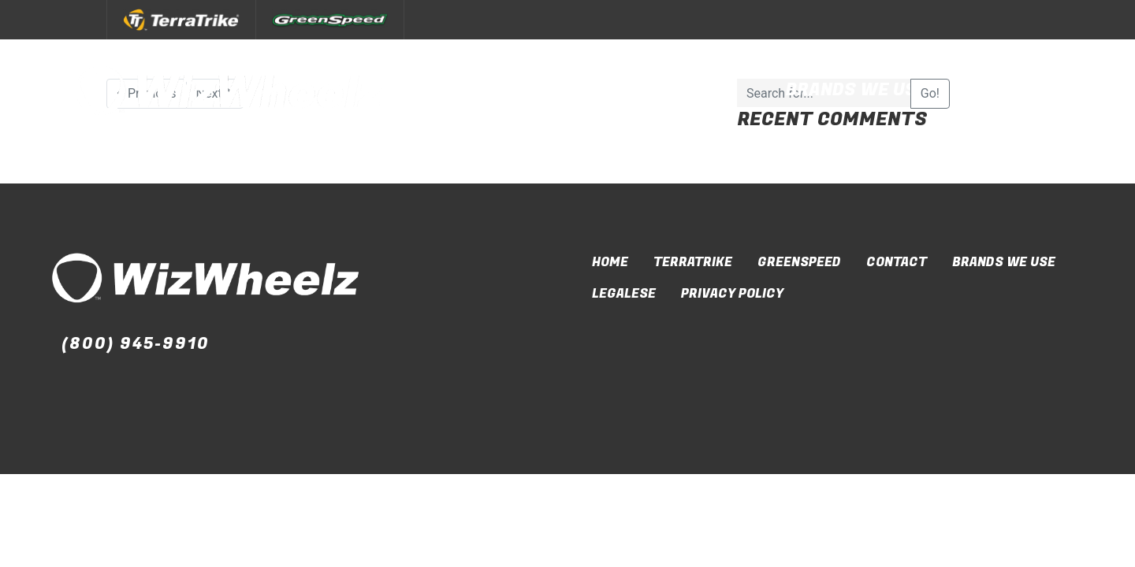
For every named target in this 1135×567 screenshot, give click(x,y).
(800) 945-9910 (135, 343)
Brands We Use (857, 89)
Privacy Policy (732, 293)
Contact (1020, 89)
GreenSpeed (799, 262)
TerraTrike (692, 262)
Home (610, 262)
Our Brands (680, 89)
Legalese (624, 293)
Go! (930, 93)
